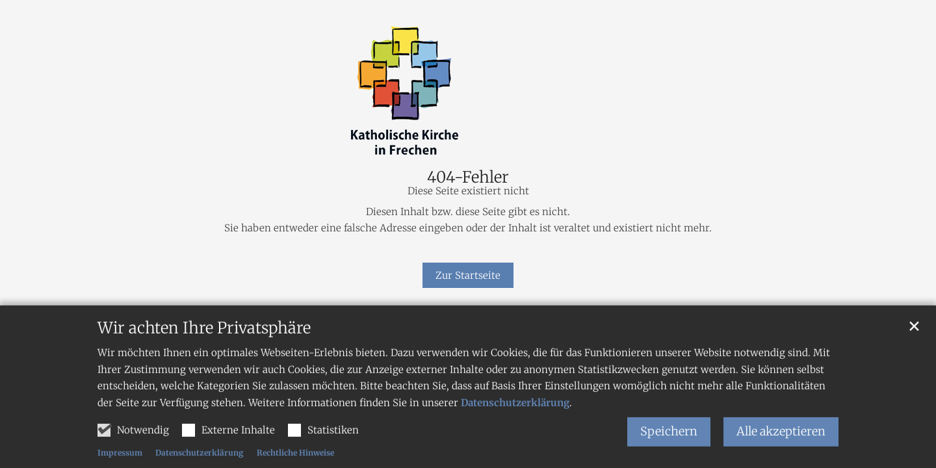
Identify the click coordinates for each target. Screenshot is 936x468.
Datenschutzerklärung (515, 414)
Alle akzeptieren (781, 443)
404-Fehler (468, 177)
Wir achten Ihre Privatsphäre (204, 340)
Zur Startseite (468, 275)
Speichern (668, 443)
